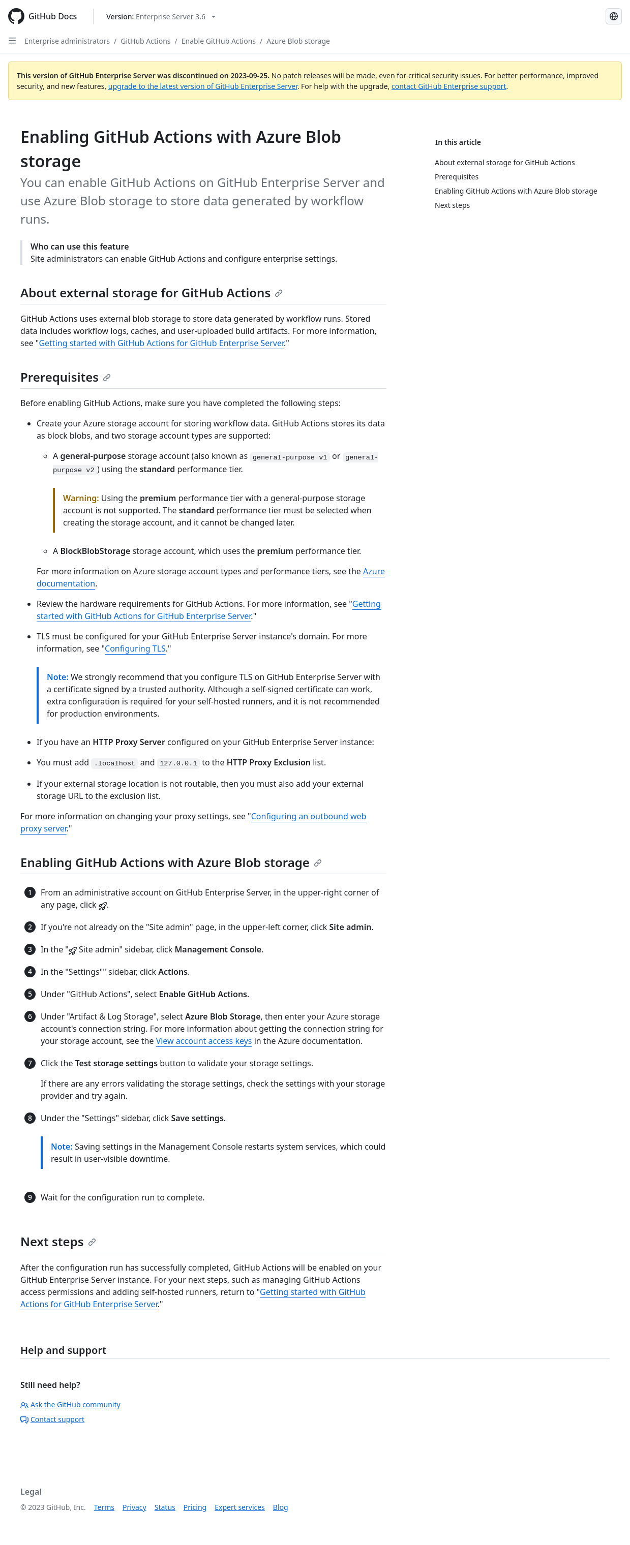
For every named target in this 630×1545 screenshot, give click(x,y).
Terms (104, 1507)
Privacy (134, 1507)
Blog (280, 1507)
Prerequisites (65, 376)
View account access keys (204, 1040)
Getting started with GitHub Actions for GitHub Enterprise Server (161, 343)
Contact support (52, 1419)
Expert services (240, 1507)
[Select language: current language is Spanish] (614, 16)
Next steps (58, 1241)
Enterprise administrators (67, 41)
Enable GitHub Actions (219, 41)
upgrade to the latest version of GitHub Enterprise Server (202, 86)
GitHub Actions (145, 41)
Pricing (195, 1507)
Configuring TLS (135, 648)
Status (165, 1507)
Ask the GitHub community (70, 1404)
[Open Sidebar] (12, 41)
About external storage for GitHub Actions (151, 292)
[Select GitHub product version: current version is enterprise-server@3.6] (161, 16)
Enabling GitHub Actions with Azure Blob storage (171, 862)
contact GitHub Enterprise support (449, 86)
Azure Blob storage (298, 41)
